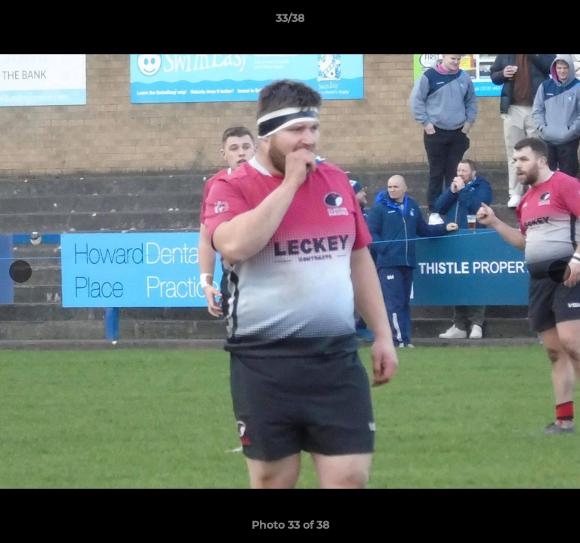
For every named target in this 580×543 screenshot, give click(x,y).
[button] (562, 22)
